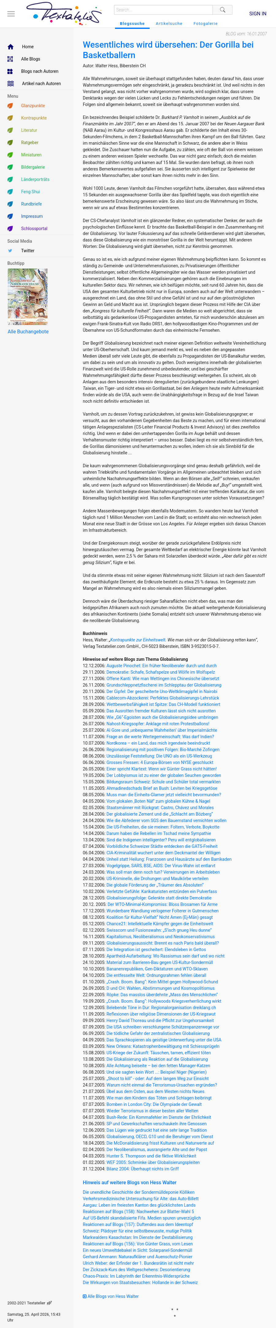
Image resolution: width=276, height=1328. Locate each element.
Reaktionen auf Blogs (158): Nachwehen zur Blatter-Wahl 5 (138, 1211)
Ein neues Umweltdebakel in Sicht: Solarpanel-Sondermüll (137, 1250)
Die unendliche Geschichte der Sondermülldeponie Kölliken (138, 1192)
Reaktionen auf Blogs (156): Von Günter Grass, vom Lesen (138, 1243)
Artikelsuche (169, 23)
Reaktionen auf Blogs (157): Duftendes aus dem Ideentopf (138, 1224)
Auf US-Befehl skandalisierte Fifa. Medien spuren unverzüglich (142, 1218)
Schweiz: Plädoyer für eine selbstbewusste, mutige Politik (137, 1230)
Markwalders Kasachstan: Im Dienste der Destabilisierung (138, 1237)
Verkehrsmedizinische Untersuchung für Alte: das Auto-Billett (141, 1198)
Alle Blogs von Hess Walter (111, 1296)
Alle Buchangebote (28, 332)
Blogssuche (132, 23)
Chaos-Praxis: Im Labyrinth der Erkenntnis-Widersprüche (136, 1276)
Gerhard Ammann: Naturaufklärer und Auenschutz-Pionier (137, 1256)
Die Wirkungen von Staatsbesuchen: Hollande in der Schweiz (140, 1282)
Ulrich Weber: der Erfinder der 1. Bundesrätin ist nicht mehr (138, 1263)
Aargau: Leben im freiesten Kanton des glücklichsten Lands (139, 1205)
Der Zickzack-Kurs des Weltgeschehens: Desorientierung (136, 1269)
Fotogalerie (206, 23)
